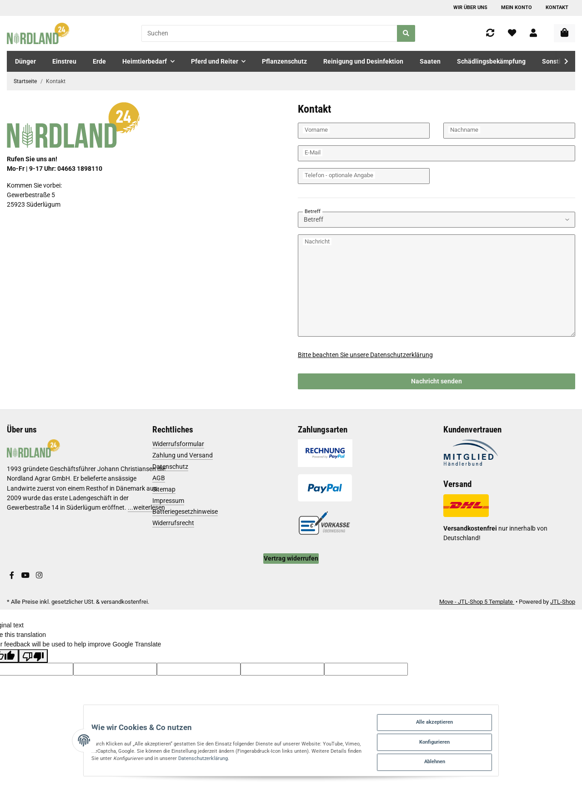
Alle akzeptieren (477, 715)
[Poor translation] (33, 656)
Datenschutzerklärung (98, 755)
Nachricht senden (436, 381)
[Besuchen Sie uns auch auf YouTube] (25, 575)
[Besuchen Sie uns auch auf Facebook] (12, 575)
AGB (158, 478)
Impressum (168, 500)
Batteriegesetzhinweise (185, 511)
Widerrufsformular (178, 443)
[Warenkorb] (564, 33)
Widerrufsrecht (173, 523)
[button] (533, 33)
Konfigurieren (477, 737)
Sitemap (164, 489)
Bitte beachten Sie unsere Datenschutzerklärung (365, 354)
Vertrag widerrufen (291, 558)
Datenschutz (170, 466)
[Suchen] (269, 33)
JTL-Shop (562, 601)
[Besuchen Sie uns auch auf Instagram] (39, 575)
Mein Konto (516, 7)
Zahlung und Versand (182, 455)
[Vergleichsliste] (490, 33)
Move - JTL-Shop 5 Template (476, 601)
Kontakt (557, 7)
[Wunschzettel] (512, 33)
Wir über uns (470, 7)
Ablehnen (477, 759)
